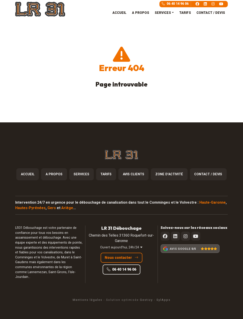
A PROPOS (140, 13)
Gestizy (146, 300)
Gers (51, 208)
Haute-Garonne (212, 202)
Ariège (67, 208)
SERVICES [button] (163, 13)
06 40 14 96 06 (175, 4)
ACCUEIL (119, 13)
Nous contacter (121, 257)
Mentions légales (87, 300)
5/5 (193, 248)
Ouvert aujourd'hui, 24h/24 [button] (121, 247)
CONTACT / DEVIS (210, 13)
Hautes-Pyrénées (30, 208)
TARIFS (185, 13)
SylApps (163, 300)
